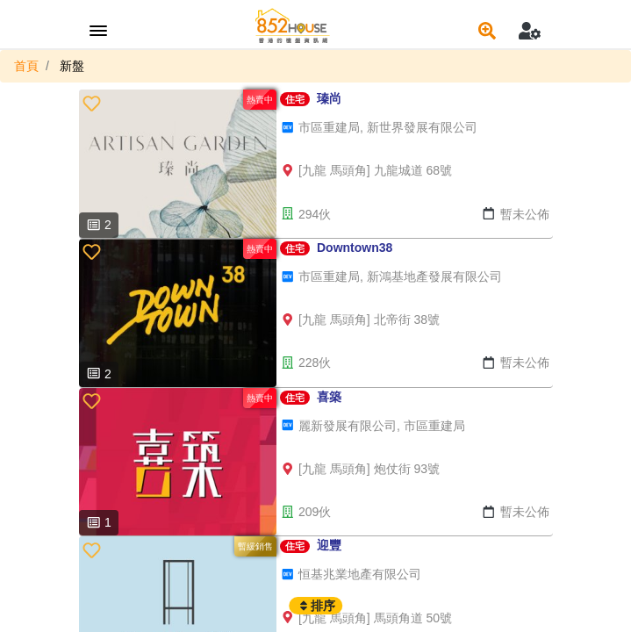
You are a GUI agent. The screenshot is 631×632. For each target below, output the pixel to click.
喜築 (329, 397)
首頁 (26, 66)
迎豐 (329, 545)
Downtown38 (354, 248)
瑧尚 (329, 98)
